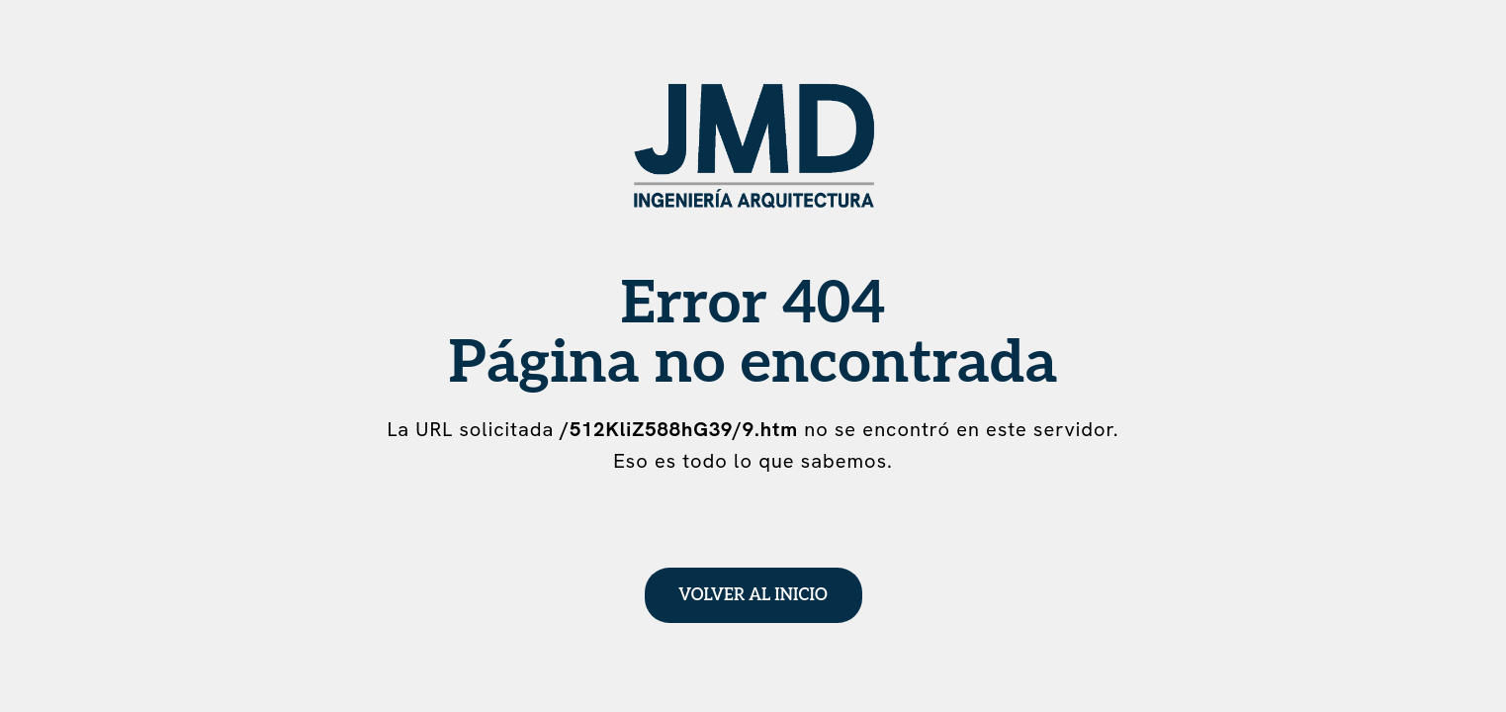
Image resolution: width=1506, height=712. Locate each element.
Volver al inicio (752, 595)
